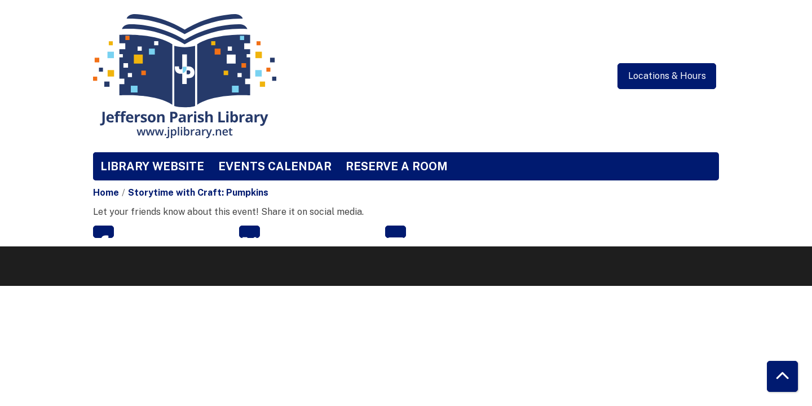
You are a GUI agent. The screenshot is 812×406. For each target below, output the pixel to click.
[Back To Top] (782, 376)
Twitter (249, 232)
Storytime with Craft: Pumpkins (198, 192)
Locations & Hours (667, 75)
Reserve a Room (397, 166)
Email (395, 232)
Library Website (152, 166)
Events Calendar (275, 166)
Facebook (103, 232)
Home (106, 192)
